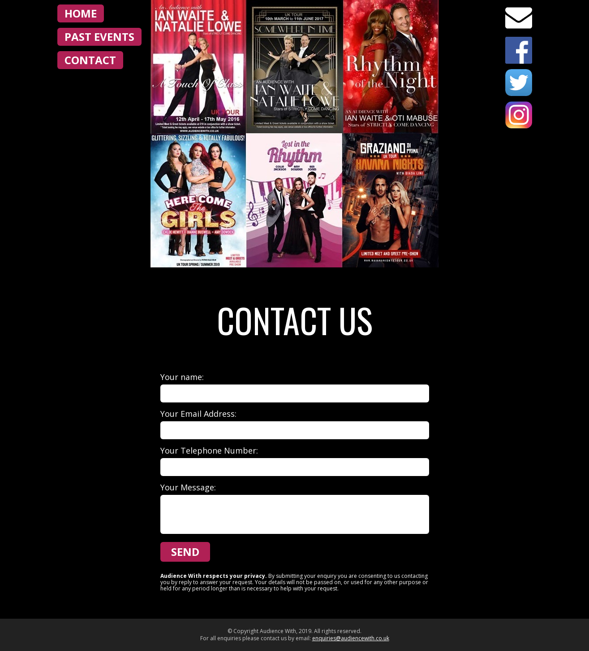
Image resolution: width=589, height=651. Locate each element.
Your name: (182, 377)
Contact (90, 59)
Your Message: (188, 487)
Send (185, 551)
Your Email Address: (198, 414)
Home (80, 13)
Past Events (99, 36)
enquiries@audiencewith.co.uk (350, 638)
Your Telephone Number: (209, 450)
